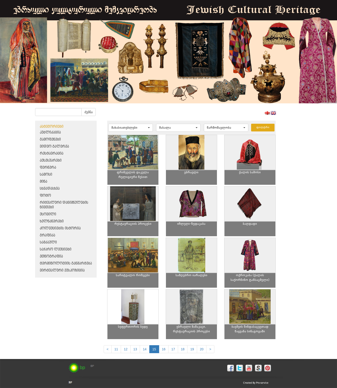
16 (164, 349)
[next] (210, 349)
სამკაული (48, 242)
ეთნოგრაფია (51, 256)
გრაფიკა (47, 235)
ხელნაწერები (52, 221)
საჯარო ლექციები (55, 249)
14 (145, 349)
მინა (43, 182)
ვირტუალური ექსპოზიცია (62, 270)
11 (116, 349)
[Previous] (108, 349)
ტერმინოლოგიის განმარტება (66, 263)
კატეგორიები (51, 127)
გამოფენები (50, 139)
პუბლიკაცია (50, 132)
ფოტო (45, 196)
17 (173, 349)
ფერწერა (48, 168)
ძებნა (88, 112)
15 (154, 349)
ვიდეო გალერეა (54, 147)
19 (192, 349)
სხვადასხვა (50, 189)
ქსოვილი (48, 214)
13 (135, 349)
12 (126, 349)
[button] (130, 128)
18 (183, 349)
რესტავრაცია (51, 154)
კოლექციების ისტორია (60, 228)
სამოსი (46, 175)
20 (202, 349)
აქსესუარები (51, 161)
